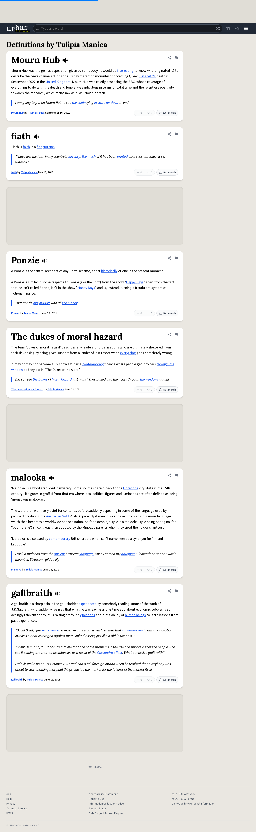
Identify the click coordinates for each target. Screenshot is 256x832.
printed (122, 156)
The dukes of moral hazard (27, 390)
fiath (14, 172)
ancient (59, 553)
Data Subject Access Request (106, 813)
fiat (39, 146)
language (86, 553)
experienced (88, 603)
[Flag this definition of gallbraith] (176, 591)
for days (112, 102)
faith (26, 146)
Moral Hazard (62, 379)
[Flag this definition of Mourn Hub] (176, 58)
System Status (98, 809)
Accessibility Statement (103, 794)
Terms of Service (16, 809)
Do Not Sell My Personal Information (193, 804)
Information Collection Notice (106, 804)
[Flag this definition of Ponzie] (176, 258)
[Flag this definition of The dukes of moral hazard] (176, 334)
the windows (149, 379)
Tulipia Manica (36, 113)
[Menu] (246, 28)
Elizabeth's (147, 76)
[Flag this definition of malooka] (176, 475)
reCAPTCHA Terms (183, 799)
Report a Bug (97, 799)
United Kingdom (58, 81)
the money (69, 303)
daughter (128, 553)
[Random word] (217, 28)
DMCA (9, 813)
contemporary (93, 364)
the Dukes (40, 379)
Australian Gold (57, 516)
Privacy (10, 804)
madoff (44, 303)
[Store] (228, 28)
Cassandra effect (109, 652)
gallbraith (17, 680)
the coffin (79, 102)
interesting (125, 70)
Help (9, 799)
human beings (135, 615)
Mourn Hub (17, 113)
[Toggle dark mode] (237, 28)
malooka (16, 570)
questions (87, 615)
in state (99, 102)
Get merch (167, 113)
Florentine (130, 488)
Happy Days (134, 282)
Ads (8, 794)
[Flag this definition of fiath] (176, 134)
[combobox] (127, 28)
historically (109, 271)
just (35, 303)
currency (49, 146)
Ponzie (15, 313)
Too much (89, 156)
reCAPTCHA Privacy (183, 794)
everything (128, 352)
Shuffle (95, 767)
